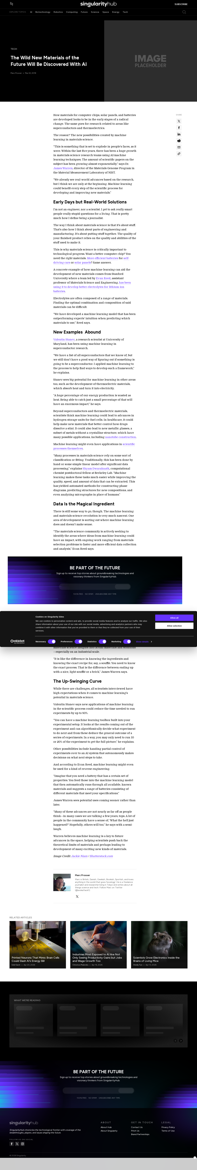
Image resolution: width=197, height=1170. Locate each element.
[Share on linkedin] (179, 134)
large (102, 618)
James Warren (63, 168)
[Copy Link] (179, 153)
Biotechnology (42, 17)
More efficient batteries (102, 258)
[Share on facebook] (179, 127)
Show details (142, 1164)
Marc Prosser (16, 73)
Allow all (174, 1141)
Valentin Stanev (64, 339)
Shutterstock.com (101, 856)
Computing (72, 17)
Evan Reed (103, 278)
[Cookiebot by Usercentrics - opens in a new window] (17, 1165)
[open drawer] (12, 7)
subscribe (181, 6)
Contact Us (137, 1127)
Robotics (58, 17)
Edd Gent (16, 965)
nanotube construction (120, 437)
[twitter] (77, 896)
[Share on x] (179, 121)
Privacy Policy (168, 1127)
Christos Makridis (80, 965)
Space (105, 17)
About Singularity (109, 1130)
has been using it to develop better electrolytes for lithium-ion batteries (92, 287)
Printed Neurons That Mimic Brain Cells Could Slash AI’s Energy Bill (35, 959)
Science (95, 17)
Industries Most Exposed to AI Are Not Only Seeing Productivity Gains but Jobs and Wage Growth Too (97, 958)
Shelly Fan (137, 965)
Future (84, 17)
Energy (115, 17)
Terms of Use (168, 1130)
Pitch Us (135, 1130)
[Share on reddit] (179, 140)
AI (31, 17)
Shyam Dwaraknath (96, 468)
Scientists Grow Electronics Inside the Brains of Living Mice (156, 959)
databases (113, 618)
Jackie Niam (79, 856)
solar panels (82, 262)
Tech (125, 17)
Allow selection (174, 1149)
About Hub (106, 1127)
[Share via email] (179, 147)
